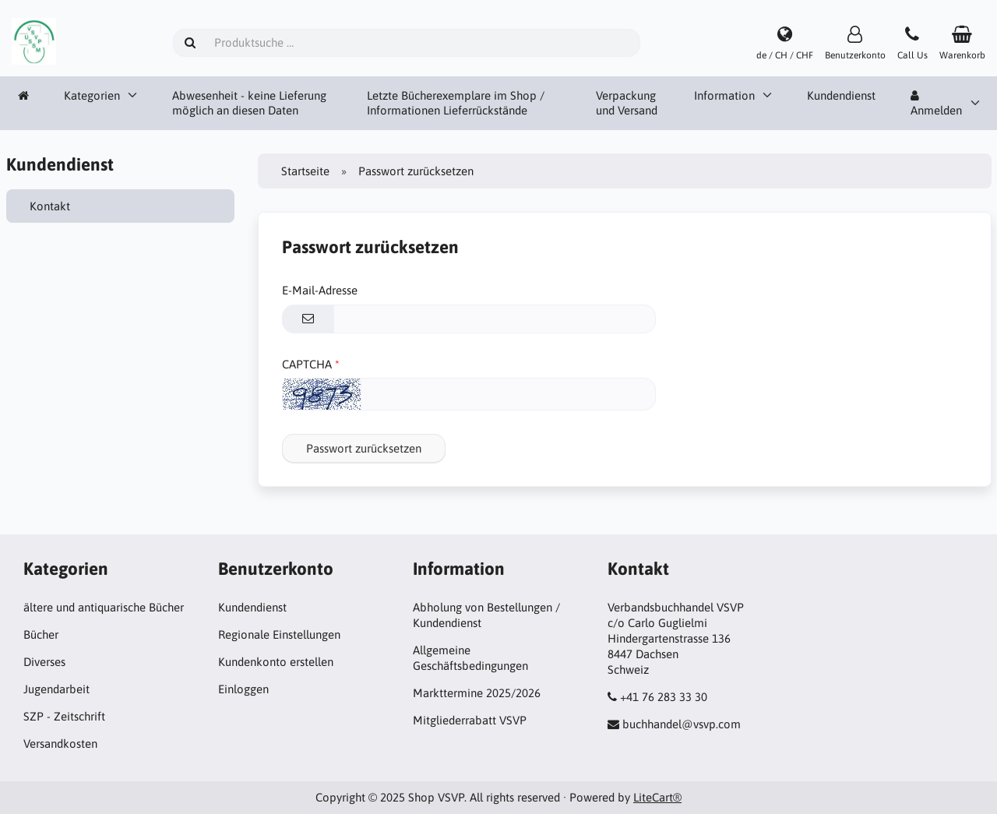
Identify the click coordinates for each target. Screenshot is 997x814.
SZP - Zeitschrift (64, 716)
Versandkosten (60, 743)
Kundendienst (841, 95)
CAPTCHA (307, 364)
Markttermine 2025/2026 (477, 692)
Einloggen (243, 689)
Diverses (44, 661)
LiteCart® (657, 797)
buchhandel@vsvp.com (681, 724)
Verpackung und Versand (626, 103)
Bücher (40, 634)
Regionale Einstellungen (279, 634)
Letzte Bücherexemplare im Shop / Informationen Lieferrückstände (455, 103)
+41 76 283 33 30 (663, 696)
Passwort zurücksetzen (363, 448)
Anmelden (936, 104)
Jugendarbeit (56, 689)
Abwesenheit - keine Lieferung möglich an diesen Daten (249, 103)
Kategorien (92, 95)
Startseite (305, 171)
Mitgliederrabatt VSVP (470, 720)
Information (724, 95)
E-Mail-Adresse (320, 290)
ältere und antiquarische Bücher (103, 607)
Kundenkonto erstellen (275, 661)
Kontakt (50, 206)
